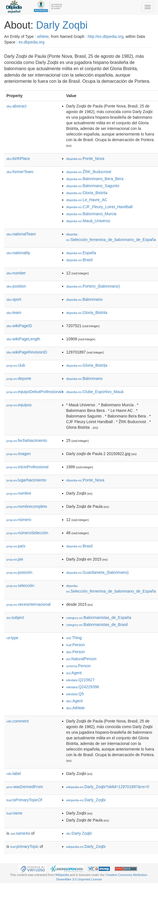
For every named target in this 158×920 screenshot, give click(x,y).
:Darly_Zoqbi (86, 800)
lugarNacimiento (26, 480)
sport (13, 299)
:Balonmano (84, 299)
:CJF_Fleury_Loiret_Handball (99, 207)
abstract (16, 106)
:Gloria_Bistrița (86, 365)
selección (20, 585)
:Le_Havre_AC (86, 200)
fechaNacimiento (26, 440)
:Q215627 (80, 680)
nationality (18, 253)
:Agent (74, 673)
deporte (18, 378)
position (16, 286)
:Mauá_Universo (88, 221)
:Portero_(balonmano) (93, 286)
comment (17, 721)
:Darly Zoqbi (79, 833)
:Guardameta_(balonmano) (97, 572)
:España (81, 253)
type (12, 637)
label (13, 773)
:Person (75, 645)
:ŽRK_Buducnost (88, 171)
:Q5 (75, 694)
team (13, 312)
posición (19, 572)
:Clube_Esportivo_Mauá (95, 391)
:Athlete (75, 708)
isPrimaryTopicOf (24, 800)
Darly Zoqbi (62, 25)
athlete (43, 36)
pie (14, 559)
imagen (18, 453)
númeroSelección (27, 533)
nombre (18, 493)
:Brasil (79, 260)
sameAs (20, 833)
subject (15, 617)
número (18, 519)
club (15, 365)
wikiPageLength (23, 339)
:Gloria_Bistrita (86, 193)
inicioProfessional (27, 467)
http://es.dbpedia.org (106, 36)
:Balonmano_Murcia (91, 214)
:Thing (74, 637)
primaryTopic (24, 846)
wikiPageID (19, 326)
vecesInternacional (28, 604)
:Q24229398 (82, 687)
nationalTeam (21, 234)
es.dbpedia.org (31, 42)
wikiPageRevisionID (26, 352)
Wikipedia (62, 875)
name (14, 813)
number (16, 273)
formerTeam (19, 171)
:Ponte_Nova (85, 158)
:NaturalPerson (81, 659)
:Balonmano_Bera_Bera (95, 178)
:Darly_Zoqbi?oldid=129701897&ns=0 (107, 786)
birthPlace (18, 158)
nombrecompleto (26, 506)
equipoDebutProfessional (34, 391)
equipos (19, 405)
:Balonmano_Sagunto (92, 185)
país (15, 546)
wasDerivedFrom (24, 786)
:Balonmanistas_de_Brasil (97, 624)
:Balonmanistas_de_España (98, 617)
